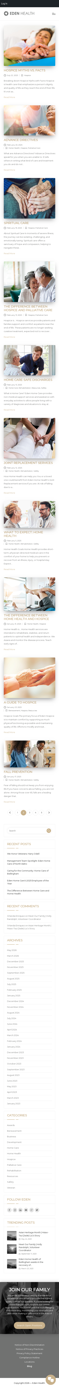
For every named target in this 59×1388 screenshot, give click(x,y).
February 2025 (14, 990)
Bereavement (14, 710)
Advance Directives (21, 140)
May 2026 (12, 950)
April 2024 (12, 1029)
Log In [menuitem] (4, 3)
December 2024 (15, 1001)
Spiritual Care (16, 223)
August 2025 (13, 978)
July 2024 (11, 1018)
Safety (43, 388)
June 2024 (12, 1024)
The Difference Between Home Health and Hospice (26, 617)
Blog (29, 1366)
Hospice (27, 75)
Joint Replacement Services (28, 463)
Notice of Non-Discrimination (29, 1345)
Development (14, 1142)
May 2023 (12, 1086)
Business (11, 1136)
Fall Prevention (18, 772)
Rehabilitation (25, 388)
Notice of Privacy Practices (29, 1349)
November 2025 (15, 967)
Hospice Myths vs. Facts (24, 70)
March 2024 (13, 1035)
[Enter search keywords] (29, 831)
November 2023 (15, 1058)
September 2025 (15, 973)
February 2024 (14, 1041)
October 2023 (14, 1064)
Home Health (14, 148)
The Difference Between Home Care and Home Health (28, 892)
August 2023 (13, 1075)
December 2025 (15, 961)
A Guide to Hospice (20, 702)
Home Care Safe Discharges (28, 380)
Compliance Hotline (29, 1357)
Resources (36, 388)
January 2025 (13, 995)
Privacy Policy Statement (29, 1353)
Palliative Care (34, 148)
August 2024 (13, 1013)
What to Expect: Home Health (23, 534)
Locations (29, 1362)
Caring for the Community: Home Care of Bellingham (27, 872)
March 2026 (13, 956)
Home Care (13, 388)
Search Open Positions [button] (29, 1325)
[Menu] (53, 14)
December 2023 (15, 1052)
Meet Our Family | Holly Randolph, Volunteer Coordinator (30, 1247)
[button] (10, 812)
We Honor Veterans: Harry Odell (23, 854)
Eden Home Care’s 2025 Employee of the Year (28, 882)
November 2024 (15, 1007)
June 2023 (12, 1081)
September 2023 (16, 1069)
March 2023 (13, 1098)
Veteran (11, 1188)
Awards (11, 1125)
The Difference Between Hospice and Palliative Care (28, 308)
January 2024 (13, 1047)
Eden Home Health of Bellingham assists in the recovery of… (31, 1262)
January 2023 (13, 1103)
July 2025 (11, 984)
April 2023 (12, 1092)
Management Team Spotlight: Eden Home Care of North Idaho (28, 862)
